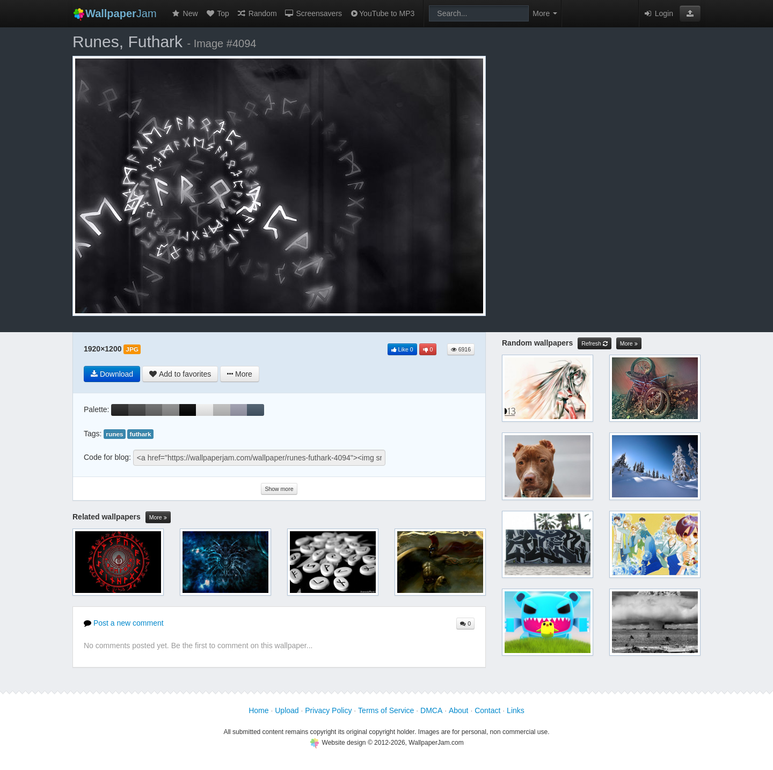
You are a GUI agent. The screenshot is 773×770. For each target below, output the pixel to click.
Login (658, 13)
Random (257, 13)
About (459, 710)
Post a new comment (124, 623)
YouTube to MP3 (381, 13)
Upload (286, 710)
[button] (690, 13)
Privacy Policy (328, 710)
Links (515, 710)
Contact (487, 710)
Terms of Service (386, 710)
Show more (279, 489)
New (184, 13)
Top (217, 13)
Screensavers (313, 13)
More (158, 517)
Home (258, 710)
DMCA (431, 710)
